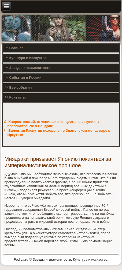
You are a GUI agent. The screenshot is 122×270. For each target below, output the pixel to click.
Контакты (17, 97)
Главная (16, 48)
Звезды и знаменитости (30, 68)
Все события (20, 87)
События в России (25, 78)
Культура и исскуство (28, 58)
